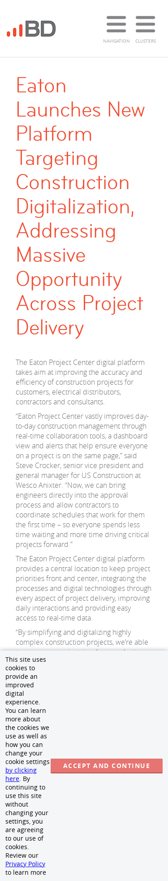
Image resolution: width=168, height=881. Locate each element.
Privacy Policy (25, 863)
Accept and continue (107, 765)
